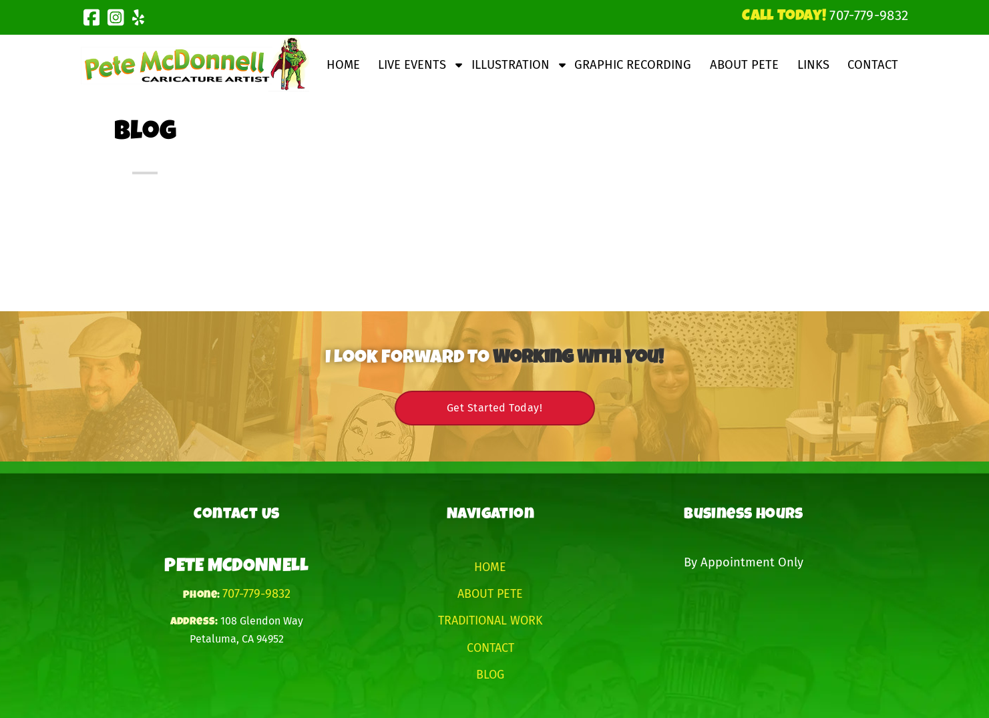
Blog (490, 674)
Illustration (510, 64)
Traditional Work (490, 620)
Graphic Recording (632, 64)
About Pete (744, 64)
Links (813, 64)
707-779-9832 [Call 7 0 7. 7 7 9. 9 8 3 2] (256, 593)
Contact (872, 64)
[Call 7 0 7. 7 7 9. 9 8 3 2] (868, 15)
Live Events (412, 64)
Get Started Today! (494, 407)
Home (343, 64)
